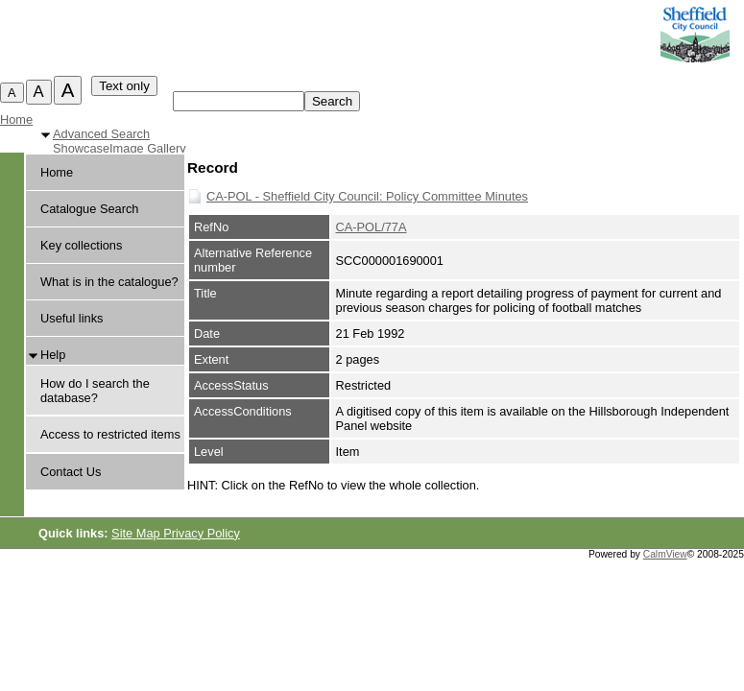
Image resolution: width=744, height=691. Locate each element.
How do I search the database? (95, 390)
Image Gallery (147, 148)
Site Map (137, 533)
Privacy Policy (201, 533)
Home (16, 119)
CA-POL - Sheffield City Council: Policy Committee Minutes (367, 196)
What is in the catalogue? (109, 281)
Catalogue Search (89, 209)
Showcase (81, 148)
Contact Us (70, 472)
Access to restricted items (110, 434)
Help (52, 354)
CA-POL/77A (371, 227)
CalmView (665, 554)
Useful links (71, 318)
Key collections (81, 245)
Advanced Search (101, 134)
